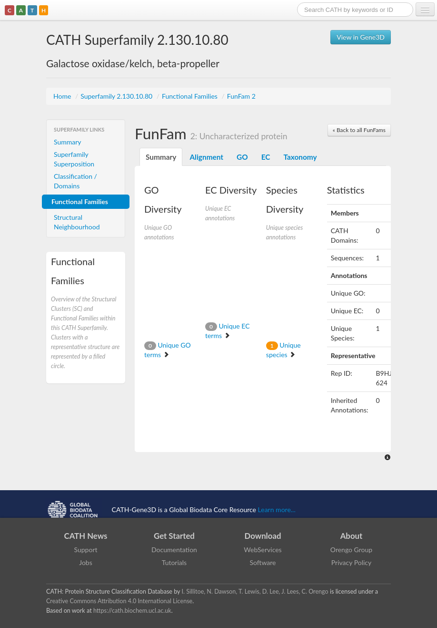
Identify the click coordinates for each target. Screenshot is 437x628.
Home (63, 96)
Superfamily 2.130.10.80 (117, 96)
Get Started (174, 536)
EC (265, 157)
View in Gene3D (361, 37)
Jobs (85, 562)
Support (85, 550)
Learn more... (277, 509)
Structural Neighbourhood (77, 222)
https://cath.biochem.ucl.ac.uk (132, 610)
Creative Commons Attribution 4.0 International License (119, 601)
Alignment (206, 157)
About (351, 536)
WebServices (262, 550)
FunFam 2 (241, 96)
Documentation (174, 550)
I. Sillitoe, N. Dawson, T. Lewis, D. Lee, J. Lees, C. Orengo (255, 591)
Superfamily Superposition (74, 159)
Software (263, 562)
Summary (67, 142)
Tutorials (174, 562)
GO (242, 157)
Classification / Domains (75, 181)
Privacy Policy (351, 562)
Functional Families (190, 96)
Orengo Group (351, 550)
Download (263, 536)
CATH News (86, 536)
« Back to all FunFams (359, 130)
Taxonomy (300, 157)
